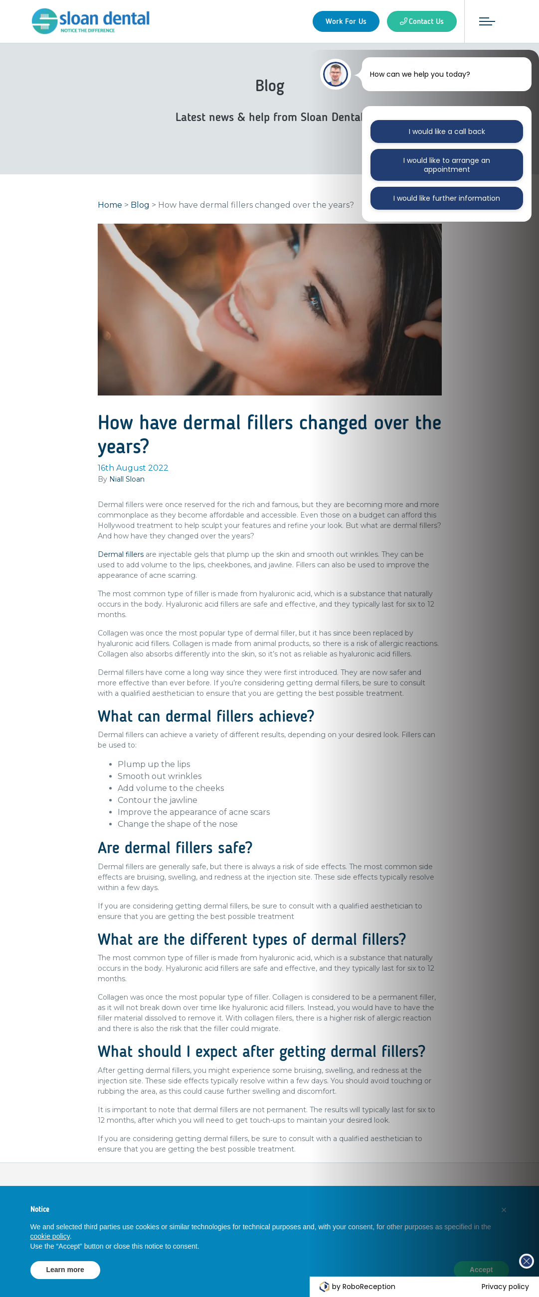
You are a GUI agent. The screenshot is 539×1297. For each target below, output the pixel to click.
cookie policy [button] (50, 1236)
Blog (140, 206)
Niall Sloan (127, 480)
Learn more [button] (65, 1270)
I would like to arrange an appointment (446, 164)
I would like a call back (447, 131)
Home (110, 206)
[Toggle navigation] (485, 21)
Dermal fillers (121, 555)
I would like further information (446, 198)
